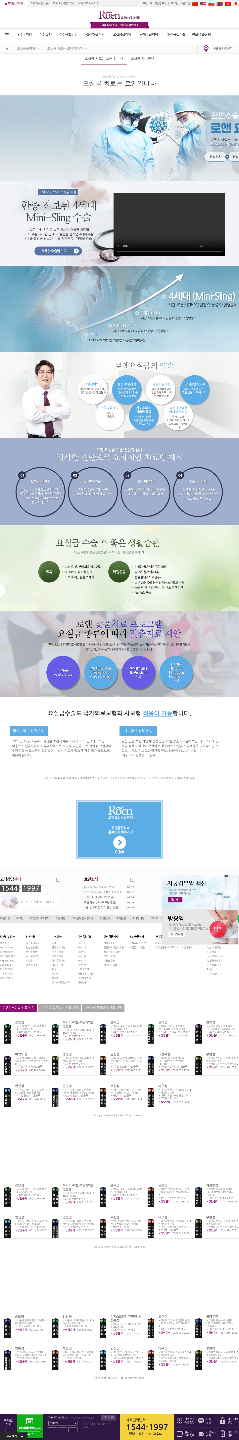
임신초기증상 (32, 943)
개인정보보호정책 (39, 918)
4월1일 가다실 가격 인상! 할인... (102, 907)
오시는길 (121, 918)
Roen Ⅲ (82, 952)
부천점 (210, 1054)
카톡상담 (211, 952)
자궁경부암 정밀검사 (88, 974)
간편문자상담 (214, 960)
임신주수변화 (32, 956)
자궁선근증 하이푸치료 (166, 947)
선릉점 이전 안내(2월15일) (99, 897)
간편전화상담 (214, 965)
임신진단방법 (32, 947)
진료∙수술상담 (201, 34)
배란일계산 (31, 952)
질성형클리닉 (95, 34)
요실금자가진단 (137, 947)
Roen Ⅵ (82, 965)
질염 (54, 943)
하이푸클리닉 (149, 34)
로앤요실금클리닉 (63, 3)
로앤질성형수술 (39, 3)
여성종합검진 (68, 34)
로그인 (174, 3)
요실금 (55, 969)
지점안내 (105, 918)
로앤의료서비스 (8, 956)
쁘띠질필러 (109, 956)
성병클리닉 (57, 956)
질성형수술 (109, 943)
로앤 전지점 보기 (222, 48)
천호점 (210, 1022)
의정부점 (164, 1054)
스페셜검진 (83, 969)
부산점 (115, 1086)
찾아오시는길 (7, 978)
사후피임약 (31, 965)
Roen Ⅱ (82, 947)
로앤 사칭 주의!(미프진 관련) (100, 902)
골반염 (55, 974)
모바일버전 (138, 918)
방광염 (55, 978)
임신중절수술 (176, 34)
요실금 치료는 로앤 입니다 (67, 48)
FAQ (209, 969)
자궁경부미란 (58, 947)
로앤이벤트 (186, 947)
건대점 (162, 1022)
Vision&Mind (7, 960)
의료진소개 (5, 965)
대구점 (162, 1086)
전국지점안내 (7, 969)
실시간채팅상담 (215, 956)
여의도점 (21, 1054)
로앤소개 (147, 3)
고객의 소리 (157, 918)
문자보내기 (108, 1417)
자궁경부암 (57, 965)
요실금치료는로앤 (138, 943)
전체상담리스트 (215, 974)
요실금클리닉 (122, 34)
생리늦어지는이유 (61, 982)
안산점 (19, 1086)
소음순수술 (109, 960)
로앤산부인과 (15, 3)
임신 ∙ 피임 (24, 34)
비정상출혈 (57, 952)
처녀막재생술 (110, 965)
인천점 (67, 1086)
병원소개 (4, 943)
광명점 (67, 1054)
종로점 (115, 1022)
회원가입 (185, 3)
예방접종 (82, 982)
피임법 (29, 960)
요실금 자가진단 (142, 58)
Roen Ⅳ (82, 956)
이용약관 (60, 918)
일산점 (115, 1054)
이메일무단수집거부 (83, 918)
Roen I (81, 943)
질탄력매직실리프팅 (114, 947)
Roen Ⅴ (82, 960)
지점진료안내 (161, 3)
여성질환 (45, 34)
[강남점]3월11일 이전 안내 (99, 887)
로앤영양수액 (84, 978)
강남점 (19, 1022)
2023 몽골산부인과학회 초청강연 (102, 892)
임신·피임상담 (214, 947)
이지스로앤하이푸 (88, 3)
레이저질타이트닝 (112, 952)
